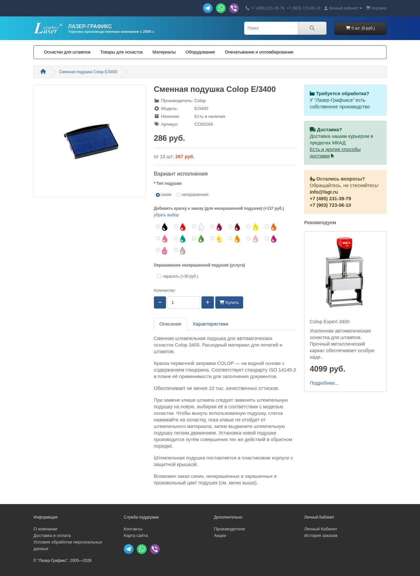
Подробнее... (324, 383)
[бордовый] (216, 227)
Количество (164, 290)
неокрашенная (192, 194)
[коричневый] (234, 227)
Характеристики (210, 324)
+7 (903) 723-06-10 (330, 205)
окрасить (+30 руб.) (179, 276)
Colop (200, 100)
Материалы (164, 52)
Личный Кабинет (320, 528)
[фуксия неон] (162, 250)
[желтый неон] (216, 239)
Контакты (133, 528)
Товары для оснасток (121, 52)
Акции (220, 535)
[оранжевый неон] (234, 239)
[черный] (162, 227)
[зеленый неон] (198, 239)
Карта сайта (136, 535)
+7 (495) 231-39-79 (330, 198)
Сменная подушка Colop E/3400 (88, 72)
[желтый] (252, 227)
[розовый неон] (252, 239)
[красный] (180, 227)
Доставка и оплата (52, 535)
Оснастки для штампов (67, 52)
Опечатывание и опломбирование (259, 52)
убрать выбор (166, 215)
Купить (229, 302)
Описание (170, 324)
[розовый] (162, 239)
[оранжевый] (271, 227)
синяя (164, 194)
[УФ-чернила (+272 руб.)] (180, 250)
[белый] (198, 227)
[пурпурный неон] (271, 239)
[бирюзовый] (180, 239)
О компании (45, 528)
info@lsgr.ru (324, 192)
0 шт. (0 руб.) (360, 28)
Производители (229, 528)
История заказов (321, 535)
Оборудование (200, 52)
